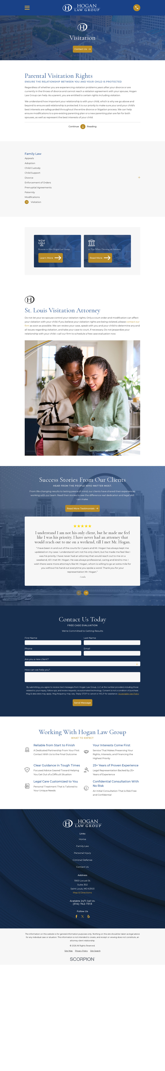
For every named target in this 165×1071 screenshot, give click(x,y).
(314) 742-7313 (82, 904)
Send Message (82, 702)
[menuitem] (82, 158)
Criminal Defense (82, 860)
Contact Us (82, 867)
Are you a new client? (37, 659)
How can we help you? (37, 669)
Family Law (82, 846)
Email (87, 648)
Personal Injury (82, 853)
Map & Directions (82, 892)
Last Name (90, 638)
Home (82, 839)
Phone (28, 648)
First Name (31, 638)
